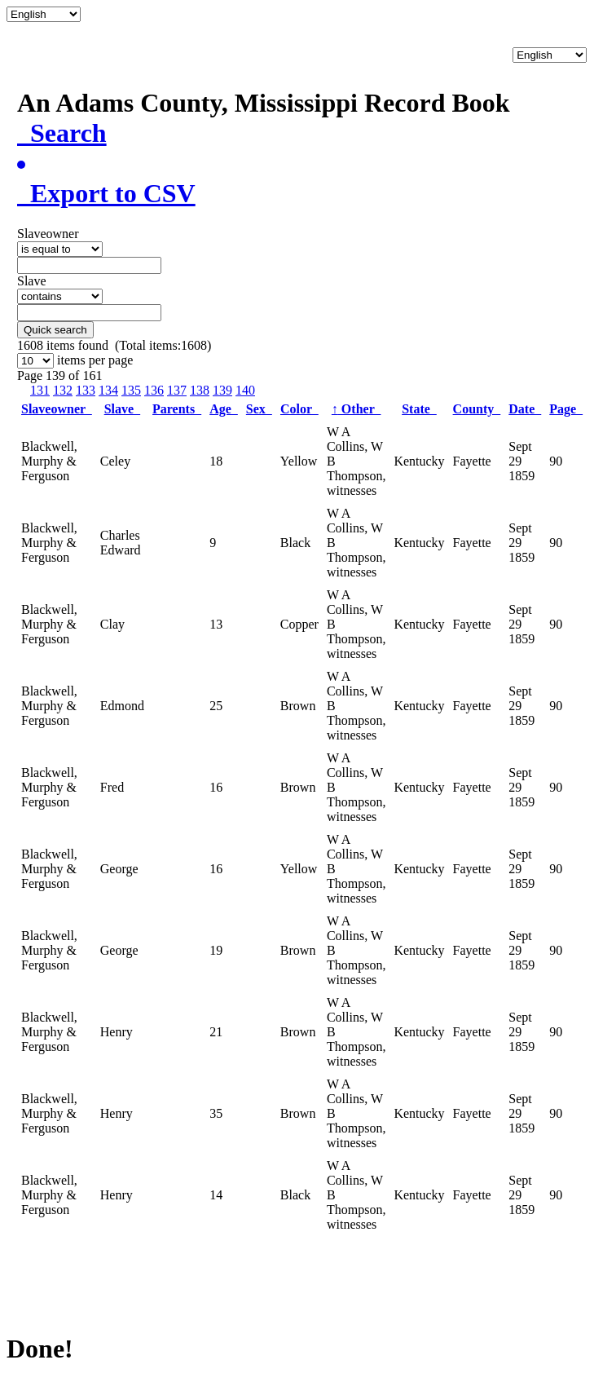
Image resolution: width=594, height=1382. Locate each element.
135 (131, 390)
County (477, 409)
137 (177, 390)
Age (223, 409)
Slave (122, 409)
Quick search (55, 330)
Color (299, 409)
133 (85, 390)
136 (154, 390)
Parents (176, 409)
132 (63, 390)
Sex (259, 409)
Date (524, 409)
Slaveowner (56, 409)
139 (222, 390)
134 (108, 390)
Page (566, 409)
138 (199, 390)
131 (40, 390)
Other (356, 409)
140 (245, 390)
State (419, 409)
